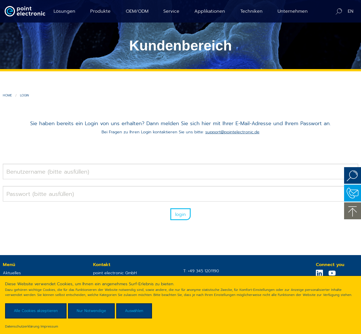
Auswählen (134, 310)
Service (171, 11)
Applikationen (209, 11)
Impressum (49, 326)
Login (24, 95)
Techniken (251, 11)
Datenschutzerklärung (22, 326)
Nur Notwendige (91, 310)
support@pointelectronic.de (232, 132)
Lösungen (64, 11)
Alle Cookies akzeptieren (36, 310)
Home (7, 95)
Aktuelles (12, 273)
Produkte (100, 11)
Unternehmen (293, 11)
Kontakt (352, 193)
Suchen (352, 175)
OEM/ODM (137, 11)
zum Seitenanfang (352, 210)
